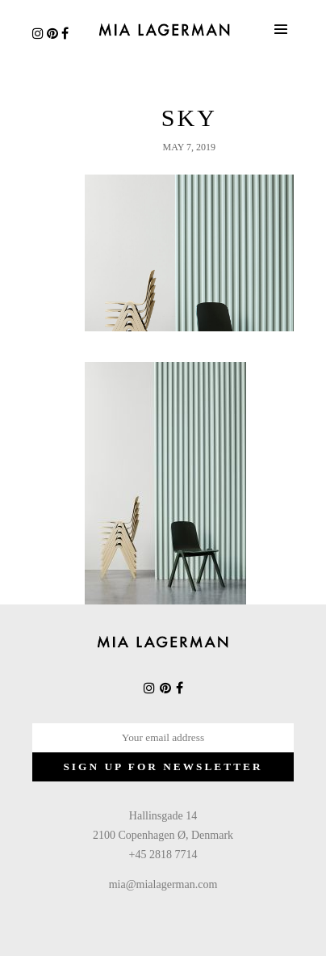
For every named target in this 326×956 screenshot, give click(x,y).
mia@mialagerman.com (163, 884)
